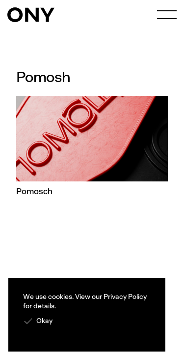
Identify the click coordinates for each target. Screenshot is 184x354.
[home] (30, 14)
